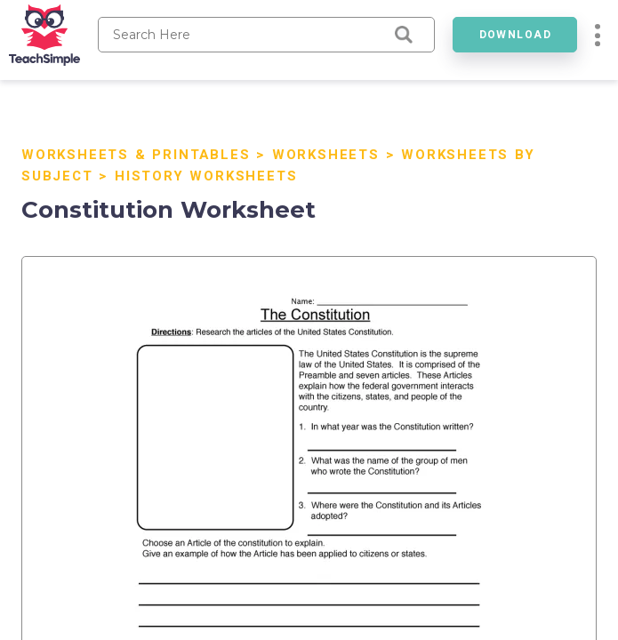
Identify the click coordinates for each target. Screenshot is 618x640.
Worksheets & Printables (135, 154)
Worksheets (326, 154)
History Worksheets (206, 176)
